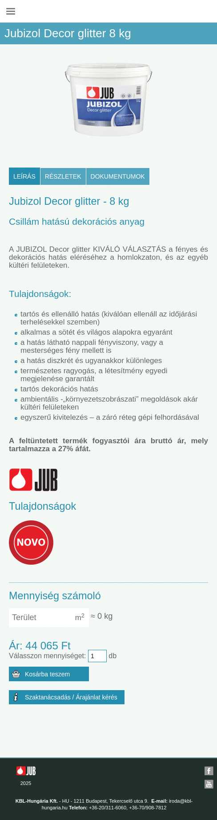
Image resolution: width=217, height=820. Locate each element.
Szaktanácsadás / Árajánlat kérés (71, 697)
